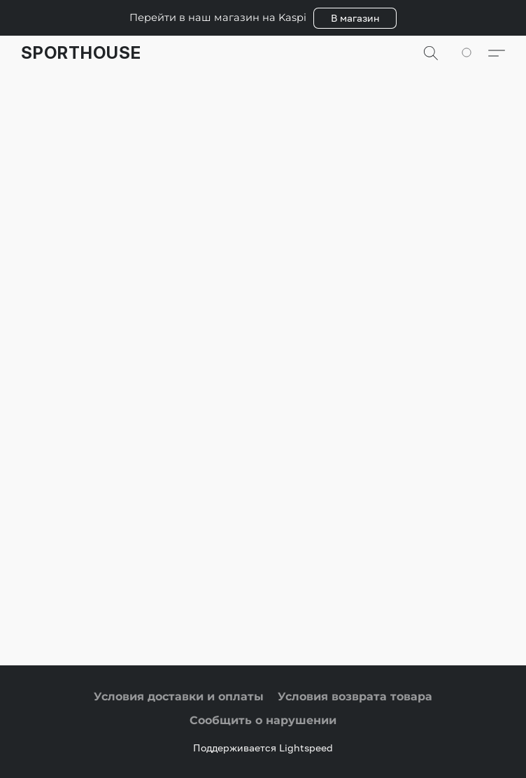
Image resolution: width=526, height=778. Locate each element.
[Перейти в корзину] (474, 53)
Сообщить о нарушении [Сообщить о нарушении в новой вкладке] (263, 720)
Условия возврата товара (355, 696)
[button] (355, 18)
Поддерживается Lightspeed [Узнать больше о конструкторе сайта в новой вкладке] (263, 748)
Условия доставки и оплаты (179, 696)
